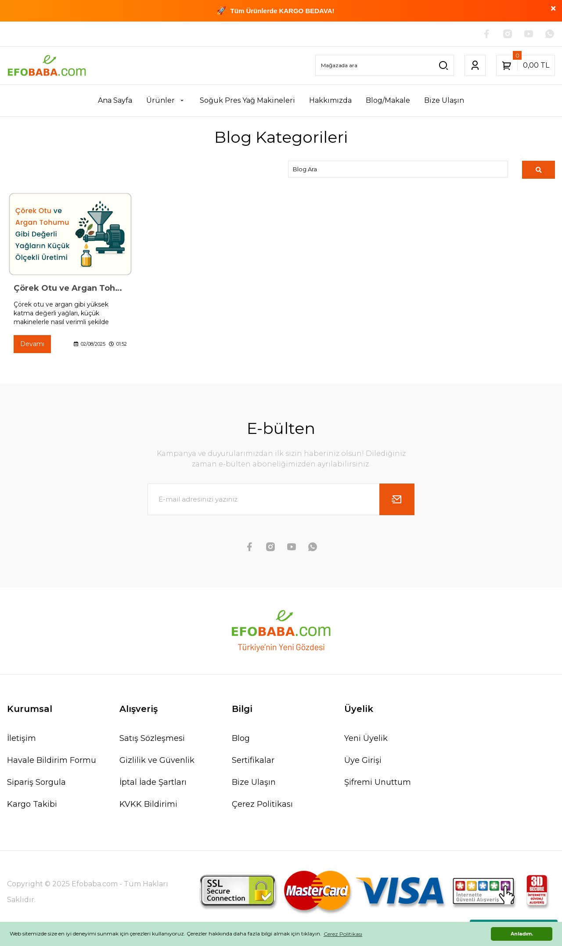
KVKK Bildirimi (148, 804)
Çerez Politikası (262, 804)
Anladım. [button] (522, 934)
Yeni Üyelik (366, 738)
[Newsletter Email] (281, 499)
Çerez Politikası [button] (343, 934)
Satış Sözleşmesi (152, 738)
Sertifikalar (253, 760)
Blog (241, 738)
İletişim (21, 738)
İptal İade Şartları (153, 782)
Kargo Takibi (32, 804)
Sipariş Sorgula (36, 782)
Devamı (32, 344)
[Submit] (396, 499)
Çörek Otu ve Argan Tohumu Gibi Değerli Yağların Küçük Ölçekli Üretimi (70, 288)
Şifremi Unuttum (377, 782)
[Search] (384, 65)
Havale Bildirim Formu (51, 760)
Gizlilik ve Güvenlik (157, 760)
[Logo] (46, 65)
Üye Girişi (363, 760)
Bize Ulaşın (254, 782)
